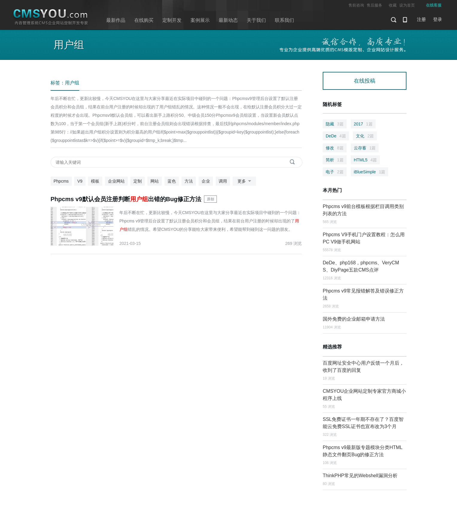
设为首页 (407, 5)
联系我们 (284, 20)
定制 (137, 181)
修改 (335, 147)
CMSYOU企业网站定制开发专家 (51, 17)
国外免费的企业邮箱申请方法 (354, 319)
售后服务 (374, 5)
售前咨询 (356, 5)
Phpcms (61, 181)
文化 (365, 136)
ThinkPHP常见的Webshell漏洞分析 (360, 475)
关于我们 (256, 20)
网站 (154, 181)
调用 (223, 181)
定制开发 (172, 20)
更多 (245, 181)
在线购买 (143, 20)
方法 (189, 181)
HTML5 (365, 159)
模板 (95, 181)
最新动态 (228, 20)
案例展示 (200, 20)
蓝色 (171, 181)
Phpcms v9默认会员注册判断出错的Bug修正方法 (126, 199)
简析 (335, 159)
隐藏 (335, 124)
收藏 (393, 5)
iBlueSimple (370, 171)
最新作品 (115, 20)
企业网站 (116, 181)
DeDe (336, 136)
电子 (335, 171)
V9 (79, 181)
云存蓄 (365, 147)
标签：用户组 (65, 82)
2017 (363, 124)
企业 (206, 181)
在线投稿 (364, 81)
